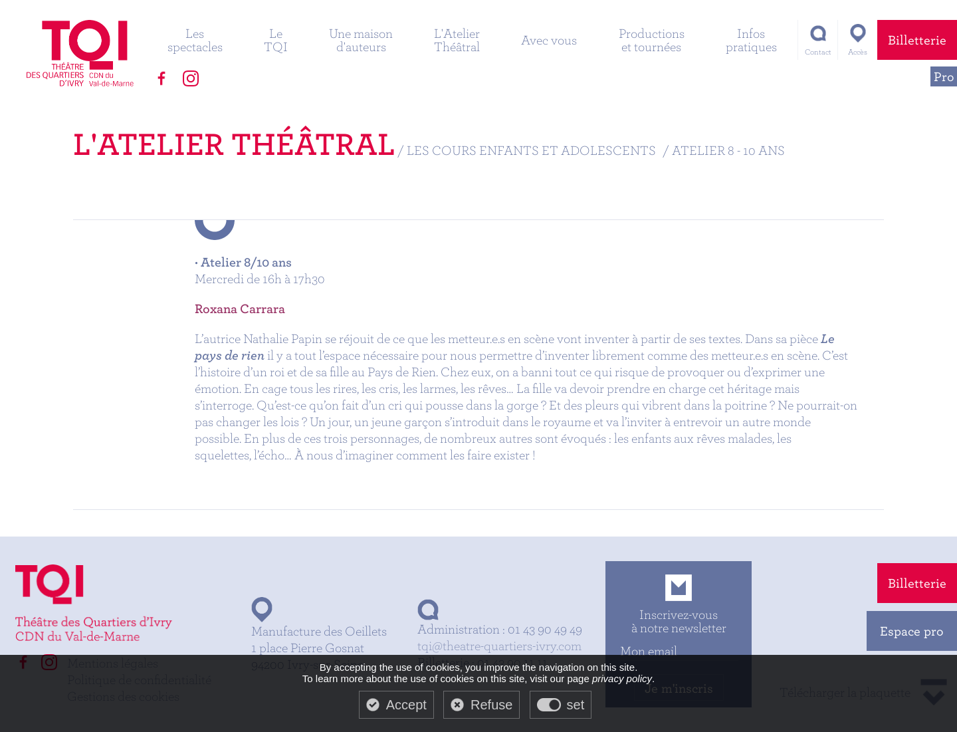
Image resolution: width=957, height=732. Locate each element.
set (576, 704)
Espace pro (912, 630)
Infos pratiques (751, 40)
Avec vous (549, 39)
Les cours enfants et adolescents (531, 150)
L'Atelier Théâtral (457, 40)
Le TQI (276, 40)
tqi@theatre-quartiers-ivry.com (499, 645)
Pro (944, 76)
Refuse (491, 704)
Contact (818, 52)
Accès (857, 52)
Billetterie (917, 39)
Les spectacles (195, 40)
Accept (406, 704)
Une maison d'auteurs (361, 40)
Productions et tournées (652, 40)
